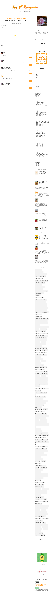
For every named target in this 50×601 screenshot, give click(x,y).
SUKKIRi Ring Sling (38, 478)
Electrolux (37, 350)
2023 (36, 74)
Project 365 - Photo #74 (39, 136)
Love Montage (38, 147)
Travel (43, 514)
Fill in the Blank (38, 358)
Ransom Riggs (42, 467)
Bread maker (37, 316)
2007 (36, 165)
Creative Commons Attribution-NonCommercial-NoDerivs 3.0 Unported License (41, 584)
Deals (36, 339)
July (37, 95)
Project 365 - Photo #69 (39, 145)
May (37, 97)
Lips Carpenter (37, 409)
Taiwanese (44, 507)
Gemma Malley (37, 371)
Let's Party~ (37, 407)
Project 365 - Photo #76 (39, 130)
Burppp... (36, 320)
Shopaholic (37, 488)
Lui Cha (44, 409)
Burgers (44, 318)
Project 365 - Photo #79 (39, 125)
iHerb (42, 535)
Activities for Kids (38, 297)
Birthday (36, 310)
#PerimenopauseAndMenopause (40, 280)
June (37, 96)
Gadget (41, 369)
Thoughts (24, 18)
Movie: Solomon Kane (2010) (40, 135)
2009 (36, 163)
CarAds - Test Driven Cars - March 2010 (42, 120)
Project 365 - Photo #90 (39, 101)
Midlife (36, 422)
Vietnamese (37, 522)
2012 (36, 86)
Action (8, 18)
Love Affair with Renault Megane (41, 112)
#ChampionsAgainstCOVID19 (40, 274)
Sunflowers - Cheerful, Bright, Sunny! (42, 154)
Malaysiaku (42, 413)
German (44, 371)
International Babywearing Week (41, 392)
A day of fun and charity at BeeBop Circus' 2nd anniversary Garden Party (41, 237)
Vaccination (44, 518)
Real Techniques (38, 469)
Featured (36, 356)
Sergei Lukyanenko (38, 486)
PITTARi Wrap (37, 446)
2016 (36, 82)
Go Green (44, 373)
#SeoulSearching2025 (39, 282)
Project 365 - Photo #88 (39, 106)
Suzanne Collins (38, 505)
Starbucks (37, 495)
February (37, 161)
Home (44, 382)
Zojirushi (36, 535)
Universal (37, 518)
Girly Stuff (37, 373)
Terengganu (37, 512)
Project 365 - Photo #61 (39, 157)
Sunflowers (37, 501)
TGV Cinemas (37, 507)
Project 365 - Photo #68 (39, 146)
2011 (36, 87)
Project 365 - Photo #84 (39, 113)
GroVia (42, 375)
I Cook (36, 386)
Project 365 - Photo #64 (39, 152)
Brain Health (37, 314)
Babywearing (42, 303)
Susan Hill (44, 501)
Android (36, 301)
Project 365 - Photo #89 (39, 103)
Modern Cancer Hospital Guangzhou (41, 424)
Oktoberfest (44, 439)
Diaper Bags (42, 339)
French (36, 367)
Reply (30, 57)
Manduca (36, 417)
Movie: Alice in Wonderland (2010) (41, 105)
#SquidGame (37, 284)
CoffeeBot (44, 333)
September (38, 93)
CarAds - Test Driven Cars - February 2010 (42, 121)
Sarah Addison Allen (39, 482)
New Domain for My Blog (40, 102)
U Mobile (42, 516)
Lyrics (36, 411)
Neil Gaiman (44, 435)
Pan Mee (43, 446)
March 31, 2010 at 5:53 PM (7, 84)
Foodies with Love (38, 365)
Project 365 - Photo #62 (39, 155)
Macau (36, 413)
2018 (36, 79)
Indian (45, 388)
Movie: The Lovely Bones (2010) (41, 131)
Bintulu (44, 308)
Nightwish (42, 437)
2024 (36, 73)
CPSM (40, 322)
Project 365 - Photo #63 (39, 153)
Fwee (36, 369)
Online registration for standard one (41, 442)
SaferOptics (37, 480)
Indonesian (37, 390)
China (36, 329)
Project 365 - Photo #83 (39, 115)
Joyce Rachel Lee (6, 60)
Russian (44, 476)
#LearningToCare (38, 278)
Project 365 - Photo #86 (39, 110)
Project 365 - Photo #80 (39, 124)
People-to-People (38, 452)
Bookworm (44, 312)
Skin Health (44, 488)
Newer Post (4, 40)
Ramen (36, 467)
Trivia (36, 516)
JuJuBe (42, 396)
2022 (36, 75)
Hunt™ (36, 384)
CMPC (36, 322)
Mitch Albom (43, 422)
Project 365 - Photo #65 (39, 151)
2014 (36, 84)
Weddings (37, 524)
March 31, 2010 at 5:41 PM (7, 61)
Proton (36, 461)
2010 (36, 88)
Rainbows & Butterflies (39, 465)
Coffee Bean (37, 333)
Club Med (36, 331)
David (4, 75)
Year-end (36, 531)
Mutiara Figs (37, 435)
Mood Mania (37, 431)
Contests (44, 335)
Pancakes (36, 448)
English (43, 350)
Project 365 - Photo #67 (39, 148)
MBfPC (42, 411)
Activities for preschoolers (40, 299)
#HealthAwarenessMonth (39, 276)
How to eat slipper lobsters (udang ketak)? (43, 182)
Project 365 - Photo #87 (39, 107)
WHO (43, 522)
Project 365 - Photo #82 (39, 116)
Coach (42, 331)
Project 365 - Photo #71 (39, 143)
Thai (43, 512)
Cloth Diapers (42, 329)
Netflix (36, 437)
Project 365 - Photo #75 (39, 132)
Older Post (29, 40)
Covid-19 (36, 337)
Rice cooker (37, 476)
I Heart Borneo (38, 388)
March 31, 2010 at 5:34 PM (7, 53)
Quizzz (42, 461)
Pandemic (43, 448)
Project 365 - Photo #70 (39, 144)
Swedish (45, 505)
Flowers (36, 363)
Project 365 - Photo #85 (39, 111)
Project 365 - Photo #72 (39, 142)
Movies (44, 433)
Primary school (38, 459)
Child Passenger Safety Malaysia (41, 327)
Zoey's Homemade (38, 533)
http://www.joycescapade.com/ (7, 27)
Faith (43, 354)
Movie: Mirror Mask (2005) (40, 137)
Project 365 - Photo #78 (39, 126)
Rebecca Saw (5, 52)
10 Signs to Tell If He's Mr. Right (41, 127)
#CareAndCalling (38, 272)
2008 (36, 164)
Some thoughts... (39, 104)
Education (37, 348)
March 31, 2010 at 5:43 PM (7, 68)
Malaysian (37, 415)
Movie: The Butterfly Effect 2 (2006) (41, 114)
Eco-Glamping (37, 346)
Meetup (42, 417)
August (37, 94)
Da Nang (42, 337)
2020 (36, 77)
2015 (36, 83)
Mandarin (44, 415)
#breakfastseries (38, 293)
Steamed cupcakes (38, 497)
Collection (37, 335)
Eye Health (43, 352)
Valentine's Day (38, 520)
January (37, 162)
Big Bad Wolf (37, 308)
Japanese (36, 396)
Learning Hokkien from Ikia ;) (40, 156)
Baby (36, 303)
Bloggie (11, 18)
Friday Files (42, 367)
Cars (45, 322)
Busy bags (43, 320)
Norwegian (37, 439)
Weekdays (43, 524)
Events (36, 352)
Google (36, 375)
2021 (36, 76)
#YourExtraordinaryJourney (40, 291)
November (38, 91)
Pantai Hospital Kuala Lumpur (40, 450)
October (37, 92)
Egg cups (43, 348)
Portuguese (37, 457)
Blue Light (37, 312)
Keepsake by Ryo (38, 398)
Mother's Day (37, 433)
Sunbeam (43, 499)
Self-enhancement (17, 18)
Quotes (36, 463)
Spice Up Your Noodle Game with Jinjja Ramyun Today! (43, 247)
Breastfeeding (37, 318)
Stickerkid (37, 499)
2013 (36, 85)
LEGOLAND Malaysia (38, 405)
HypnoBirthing (43, 384)
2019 (36, 78)
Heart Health (37, 382)
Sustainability (37, 503)
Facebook (37, 354)
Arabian (42, 301)
